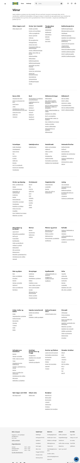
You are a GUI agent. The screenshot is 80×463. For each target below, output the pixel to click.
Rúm (14, 273)
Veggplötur (32, 360)
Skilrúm (63, 164)
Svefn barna (16, 104)
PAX (13, 154)
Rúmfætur (15, 289)
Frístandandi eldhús (66, 105)
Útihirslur (31, 37)
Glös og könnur (16, 250)
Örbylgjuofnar (48, 156)
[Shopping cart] (75, 3)
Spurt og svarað (63, 449)
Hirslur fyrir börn (33, 44)
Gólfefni (31, 237)
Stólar (14, 314)
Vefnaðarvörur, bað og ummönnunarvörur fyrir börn (20, 109)
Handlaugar (64, 33)
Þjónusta (49, 459)
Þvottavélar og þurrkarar (51, 160)
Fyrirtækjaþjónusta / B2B (52, 449)
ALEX (62, 355)
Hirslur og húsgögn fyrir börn (19, 101)
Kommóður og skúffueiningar (16, 192)
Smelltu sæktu (50, 453)
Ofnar (46, 154)
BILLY (62, 366)
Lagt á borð (16, 231)
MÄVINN (47, 37)
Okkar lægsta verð (17, 28)
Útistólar (15, 323)
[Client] (68, 3)
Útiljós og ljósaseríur (66, 333)
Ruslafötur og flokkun (18, 206)
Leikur (14, 106)
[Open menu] (5, 3)
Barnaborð (31, 110)
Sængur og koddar (17, 283)
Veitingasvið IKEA (40, 437)
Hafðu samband (16, 440)
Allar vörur (38, 449)
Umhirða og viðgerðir (34, 362)
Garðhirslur (64, 317)
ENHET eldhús (65, 100)
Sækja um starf (74, 437)
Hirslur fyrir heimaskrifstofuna (33, 74)
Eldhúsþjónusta (51, 443)
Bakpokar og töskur (18, 215)
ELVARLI (15, 158)
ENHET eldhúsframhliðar (67, 110)
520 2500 (14, 438)
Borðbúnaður (16, 240)
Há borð (31, 112)
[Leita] (49, 3)
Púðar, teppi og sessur (18, 358)
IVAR (30, 196)
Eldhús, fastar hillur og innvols (34, 53)
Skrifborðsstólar (65, 147)
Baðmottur (32, 235)
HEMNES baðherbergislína (68, 51)
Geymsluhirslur (32, 77)
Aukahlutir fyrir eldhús (50, 113)
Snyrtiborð (31, 119)
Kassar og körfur (33, 35)
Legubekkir (48, 187)
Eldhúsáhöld (16, 247)
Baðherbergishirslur (34, 60)
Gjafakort (38, 440)
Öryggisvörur (32, 355)
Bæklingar (38, 434)
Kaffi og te (15, 236)
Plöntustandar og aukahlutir (52, 238)
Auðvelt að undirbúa (34, 312)
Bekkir (14, 330)
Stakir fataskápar (17, 147)
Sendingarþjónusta (51, 434)
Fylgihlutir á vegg (33, 283)
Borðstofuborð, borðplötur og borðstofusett (36, 99)
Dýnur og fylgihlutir (17, 276)
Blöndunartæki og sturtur (67, 31)
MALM (63, 352)
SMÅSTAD (15, 114)
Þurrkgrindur (48, 357)
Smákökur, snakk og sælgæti (36, 317)
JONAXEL (31, 198)
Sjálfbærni (72, 446)
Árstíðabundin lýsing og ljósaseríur (67, 193)
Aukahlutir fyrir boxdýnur (51, 409)
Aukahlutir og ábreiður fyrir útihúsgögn (68, 323)
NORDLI (63, 357)
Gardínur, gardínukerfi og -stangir (19, 367)
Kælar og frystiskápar (50, 147)
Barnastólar (16, 320)
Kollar (14, 327)
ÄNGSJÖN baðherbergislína (68, 49)
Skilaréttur (61, 446)
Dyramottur (32, 232)
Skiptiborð (31, 117)
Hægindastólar (49, 184)
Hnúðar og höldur (33, 28)
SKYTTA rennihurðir (17, 165)
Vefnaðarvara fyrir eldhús (19, 256)
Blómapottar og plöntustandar (49, 231)
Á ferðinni (63, 338)
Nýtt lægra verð (17, 395)
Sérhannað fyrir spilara (67, 162)
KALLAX (63, 362)
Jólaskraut (31, 276)
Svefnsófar (64, 280)
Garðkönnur (48, 240)
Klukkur (30, 280)
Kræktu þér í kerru (51, 437)
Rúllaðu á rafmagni (51, 440)
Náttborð (31, 114)
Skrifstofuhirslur (65, 151)
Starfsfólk (72, 443)
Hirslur (30, 83)
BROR (30, 205)
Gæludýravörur (32, 147)
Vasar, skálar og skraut (34, 285)
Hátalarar (63, 233)
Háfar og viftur (49, 151)
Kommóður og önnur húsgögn (34, 66)
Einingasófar (64, 278)
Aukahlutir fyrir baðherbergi (68, 37)
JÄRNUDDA (48, 404)
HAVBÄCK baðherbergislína (68, 56)
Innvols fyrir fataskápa (18, 167)
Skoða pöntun (39, 457)
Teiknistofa (50, 446)
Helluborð (47, 149)
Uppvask (15, 259)
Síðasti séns (32, 395)
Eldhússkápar (32, 58)
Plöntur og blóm (49, 233)
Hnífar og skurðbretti (18, 243)
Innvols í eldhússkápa (50, 126)
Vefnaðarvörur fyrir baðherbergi (66, 41)
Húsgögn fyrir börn (17, 98)
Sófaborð (31, 105)
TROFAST (15, 117)
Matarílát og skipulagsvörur (19, 254)
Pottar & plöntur (65, 315)
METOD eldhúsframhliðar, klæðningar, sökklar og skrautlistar (51, 107)
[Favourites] (71, 3)
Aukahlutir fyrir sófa (66, 287)
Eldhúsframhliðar (33, 56)
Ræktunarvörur (49, 236)
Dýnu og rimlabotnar (18, 287)
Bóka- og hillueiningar (18, 184)
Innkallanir (38, 443)
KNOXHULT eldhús (66, 103)
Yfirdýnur (47, 406)
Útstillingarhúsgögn (34, 81)
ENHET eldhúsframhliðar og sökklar (52, 111)
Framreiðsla (16, 238)
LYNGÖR (47, 402)
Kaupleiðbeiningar (63, 437)
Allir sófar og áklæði (66, 289)
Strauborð (47, 359)
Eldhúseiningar (48, 132)
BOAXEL (15, 163)
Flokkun (47, 362)
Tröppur (15, 325)
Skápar (14, 187)
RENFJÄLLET (48, 395)
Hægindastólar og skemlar (19, 316)
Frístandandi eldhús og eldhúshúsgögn (34, 47)
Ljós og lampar (65, 184)
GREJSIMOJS (48, 34)
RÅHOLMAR (48, 397)
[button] (23, 3)
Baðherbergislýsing (66, 35)
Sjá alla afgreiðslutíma (17, 452)
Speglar (31, 289)
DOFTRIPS (47, 41)
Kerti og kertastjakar (34, 287)
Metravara (15, 378)
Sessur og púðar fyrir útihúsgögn (66, 320)
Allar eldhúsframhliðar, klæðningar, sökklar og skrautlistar (50, 102)
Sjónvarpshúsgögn (17, 189)
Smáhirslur (64, 156)
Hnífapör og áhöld (17, 245)
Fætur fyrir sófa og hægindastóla (50, 192)
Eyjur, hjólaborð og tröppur (52, 121)
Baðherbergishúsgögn (34, 63)
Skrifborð (31, 107)
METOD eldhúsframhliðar (67, 107)
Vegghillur (15, 211)
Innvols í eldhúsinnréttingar (35, 50)
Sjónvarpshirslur (33, 79)
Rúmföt (14, 280)
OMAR (30, 207)
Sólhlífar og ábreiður (66, 331)
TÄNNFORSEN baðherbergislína (65, 46)
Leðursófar (64, 276)
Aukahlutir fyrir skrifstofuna (68, 154)
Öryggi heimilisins (40, 452)
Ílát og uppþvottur (33, 40)
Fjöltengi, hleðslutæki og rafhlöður (67, 159)
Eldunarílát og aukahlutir (19, 234)
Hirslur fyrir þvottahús (50, 364)
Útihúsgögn (64, 312)
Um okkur (72, 440)
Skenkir (14, 197)
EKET (30, 193)
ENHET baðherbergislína (67, 54)
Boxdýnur (15, 278)
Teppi (14, 361)
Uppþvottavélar (49, 158)
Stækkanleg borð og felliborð (34, 102)
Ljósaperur (64, 196)
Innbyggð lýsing (33, 42)
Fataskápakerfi (16, 149)
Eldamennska (64, 335)
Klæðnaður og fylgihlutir (19, 380)
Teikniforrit (61, 440)
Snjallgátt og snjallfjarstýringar (49, 278)
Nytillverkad (48, 32)
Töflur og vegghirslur (34, 33)
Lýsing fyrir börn (17, 112)
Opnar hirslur (16, 151)
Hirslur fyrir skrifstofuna (35, 71)
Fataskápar (32, 69)
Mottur (30, 230)
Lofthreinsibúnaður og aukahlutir (67, 237)
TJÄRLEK (47, 39)
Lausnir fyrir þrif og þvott (67, 43)
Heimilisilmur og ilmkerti (35, 278)
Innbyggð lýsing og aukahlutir (50, 129)
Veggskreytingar (33, 298)
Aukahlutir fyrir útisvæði (67, 328)
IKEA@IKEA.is (15, 436)
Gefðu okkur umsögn (64, 443)
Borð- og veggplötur (50, 116)
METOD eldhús (65, 98)
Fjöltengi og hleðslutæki (67, 198)
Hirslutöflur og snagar (18, 201)
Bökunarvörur (16, 252)
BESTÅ (30, 184)
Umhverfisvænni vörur (50, 314)
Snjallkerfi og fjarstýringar (68, 239)
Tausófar (63, 273)
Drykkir (30, 315)
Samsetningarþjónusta (52, 456)
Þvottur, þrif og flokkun (35, 31)
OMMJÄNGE (48, 30)
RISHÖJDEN (48, 400)
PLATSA (14, 156)
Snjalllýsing (48, 280)
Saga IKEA (72, 434)
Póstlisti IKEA (39, 455)
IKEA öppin (38, 446)
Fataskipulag (16, 169)
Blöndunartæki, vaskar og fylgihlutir (51, 119)
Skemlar (47, 189)
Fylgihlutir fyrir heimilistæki (51, 163)
